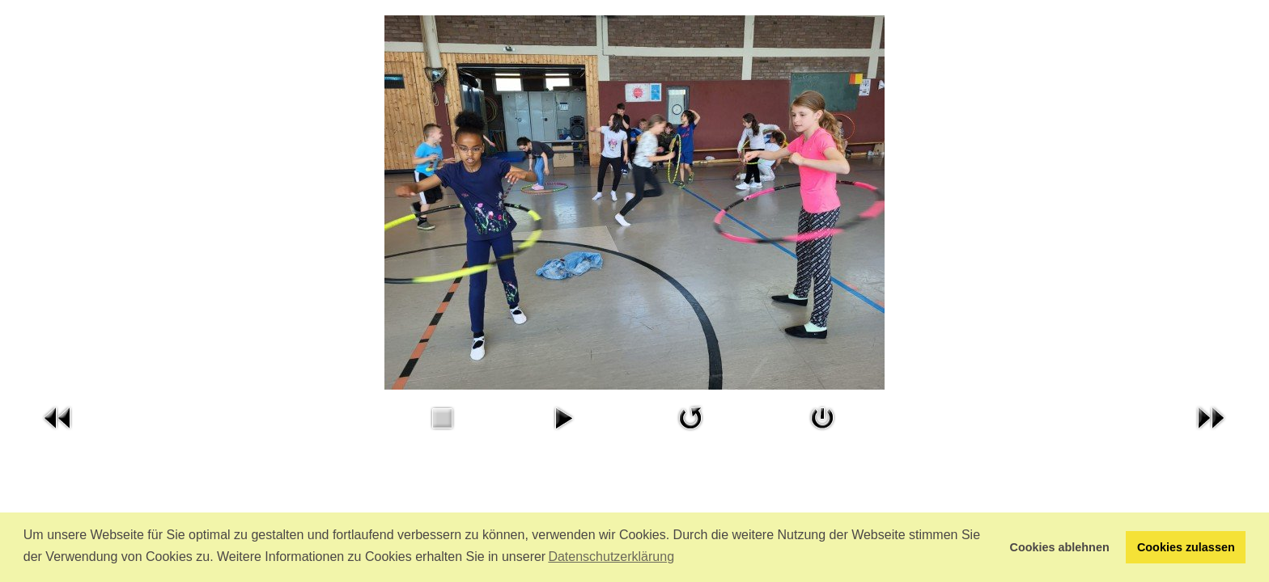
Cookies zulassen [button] (1186, 547)
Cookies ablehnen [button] (1060, 547)
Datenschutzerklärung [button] (611, 556)
